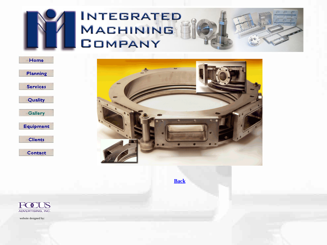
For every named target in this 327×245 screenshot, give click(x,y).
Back (180, 181)
